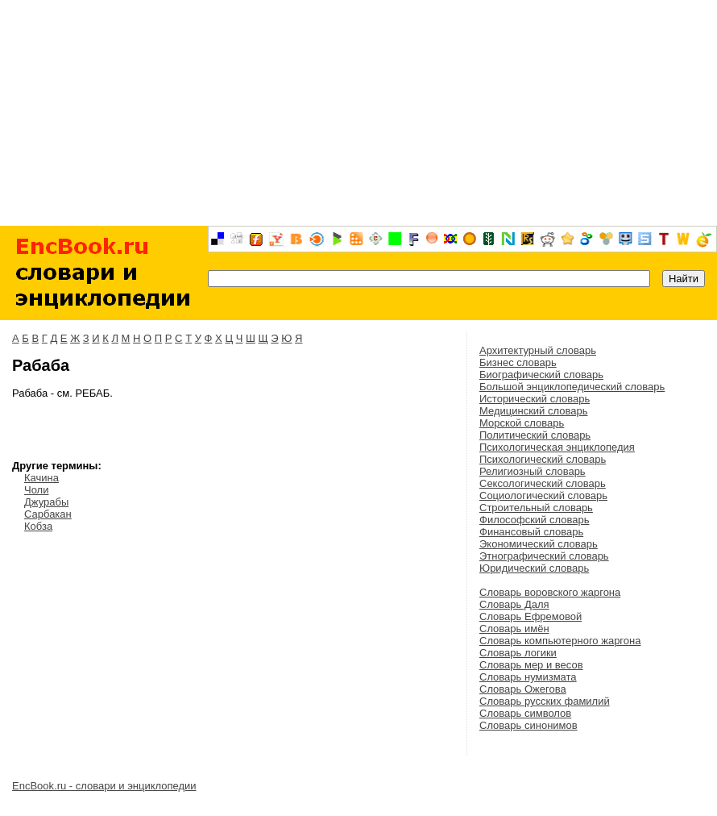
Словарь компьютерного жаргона (559, 641)
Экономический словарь (538, 544)
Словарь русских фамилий (544, 701)
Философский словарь (534, 520)
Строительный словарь (536, 508)
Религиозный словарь (532, 471)
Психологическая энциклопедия (557, 447)
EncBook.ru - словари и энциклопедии (104, 786)
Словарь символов (525, 713)
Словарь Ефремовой (530, 616)
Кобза (38, 526)
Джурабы (46, 502)
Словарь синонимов (528, 725)
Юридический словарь (534, 568)
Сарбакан (48, 514)
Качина (41, 478)
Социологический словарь (543, 495)
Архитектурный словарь (537, 350)
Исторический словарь (534, 399)
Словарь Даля (514, 604)
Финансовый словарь (531, 532)
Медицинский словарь (533, 411)
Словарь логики (518, 653)
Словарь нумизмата (528, 677)
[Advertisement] (358, 113)
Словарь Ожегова (522, 689)
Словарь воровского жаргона (549, 592)
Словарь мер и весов (531, 665)
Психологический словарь (542, 459)
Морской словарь (521, 423)
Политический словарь (535, 435)
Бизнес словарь (518, 362)
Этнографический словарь (544, 556)
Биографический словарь (541, 374)
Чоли (36, 490)
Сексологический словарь (542, 483)
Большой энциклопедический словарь (572, 387)
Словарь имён (514, 628)
